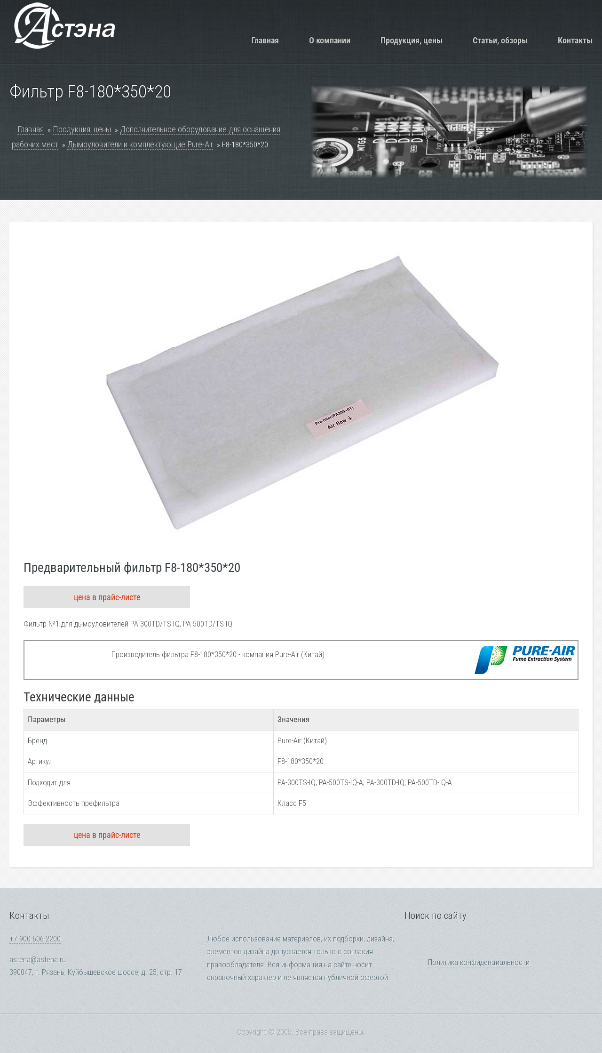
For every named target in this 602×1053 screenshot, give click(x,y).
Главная (265, 40)
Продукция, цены (411, 40)
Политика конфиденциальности (479, 962)
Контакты (575, 40)
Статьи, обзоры (500, 40)
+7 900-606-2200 (35, 938)
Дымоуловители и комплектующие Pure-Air (140, 144)
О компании (329, 40)
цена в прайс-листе (107, 597)
